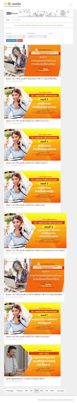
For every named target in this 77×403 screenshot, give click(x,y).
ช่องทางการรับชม (44, 25)
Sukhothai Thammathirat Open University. (52, 400)
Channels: (8, 33)
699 (41, 391)
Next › (53, 391)
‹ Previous (19, 391)
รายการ (16, 25)
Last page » (61, 391)
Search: (51, 33)
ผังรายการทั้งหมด (25, 25)
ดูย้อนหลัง (35, 25)
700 (46, 391)
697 (31, 391)
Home (7, 20)
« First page (9, 391)
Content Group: (31, 33)
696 (26, 391)
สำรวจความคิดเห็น (57, 25)
